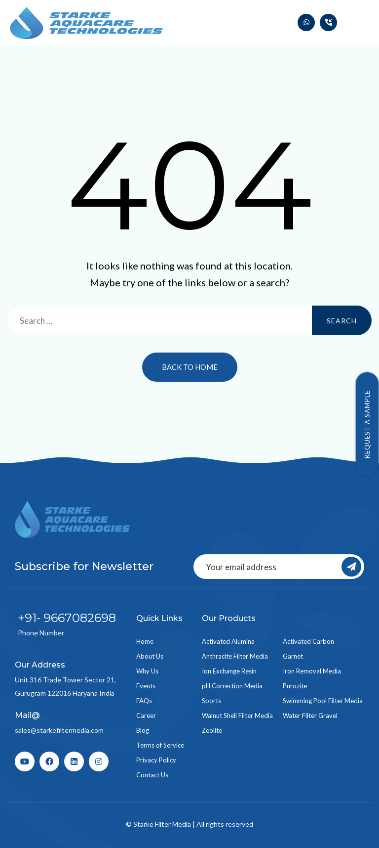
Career (146, 715)
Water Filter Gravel (310, 715)
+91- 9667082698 (67, 618)
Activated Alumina (228, 641)
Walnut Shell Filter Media (237, 715)
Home (144, 641)
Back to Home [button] (190, 366)
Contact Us (152, 775)
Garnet (293, 656)
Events (145, 686)
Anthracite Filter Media (235, 656)
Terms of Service (160, 745)
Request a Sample (367, 424)
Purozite (295, 686)
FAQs (144, 701)
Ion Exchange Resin (229, 671)
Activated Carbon (308, 641)
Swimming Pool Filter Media (323, 701)
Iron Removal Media (312, 671)
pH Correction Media (232, 686)
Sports (211, 701)
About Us (149, 656)
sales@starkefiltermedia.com (59, 730)
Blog (142, 730)
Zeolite (212, 730)
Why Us (147, 671)
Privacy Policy (156, 760)
